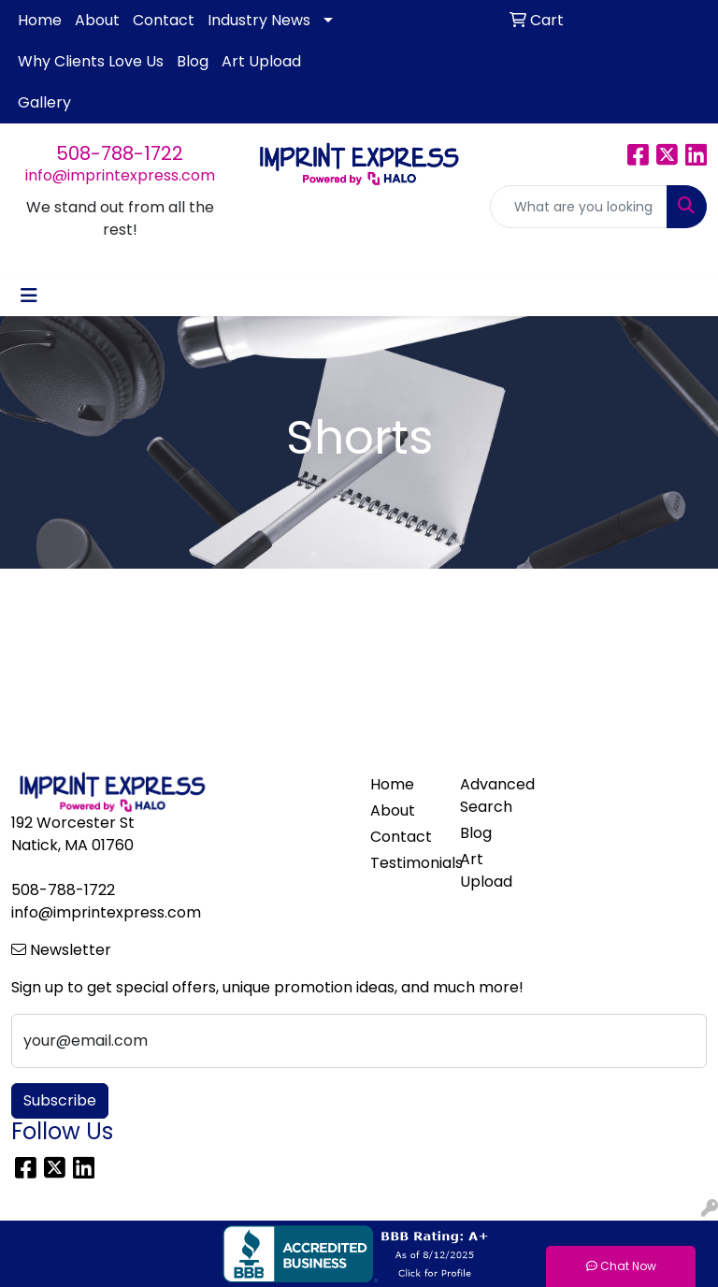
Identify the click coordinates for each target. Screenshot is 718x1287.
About (97, 20)
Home (40, 20)
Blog (192, 61)
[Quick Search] (579, 206)
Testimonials (404, 863)
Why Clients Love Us (91, 61)
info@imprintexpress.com (120, 175)
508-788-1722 (119, 153)
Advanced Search (493, 795)
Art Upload (261, 61)
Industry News (259, 20)
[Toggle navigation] (29, 295)
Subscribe (59, 1100)
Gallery (44, 102)
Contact (163, 20)
